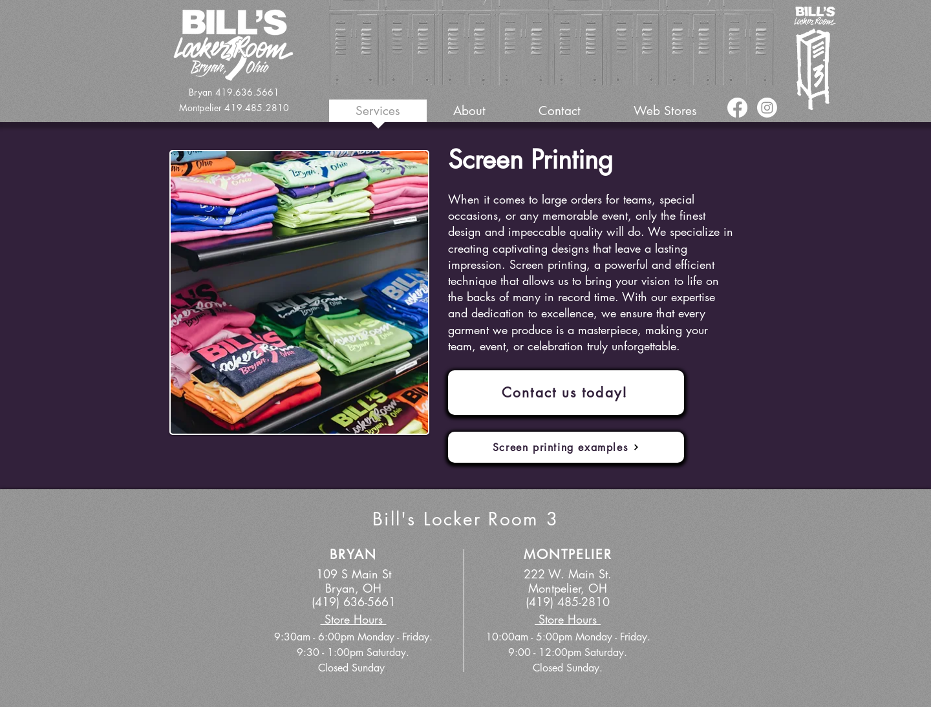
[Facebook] (737, 108)
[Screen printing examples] (566, 447)
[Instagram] (767, 108)
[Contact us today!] (566, 392)
